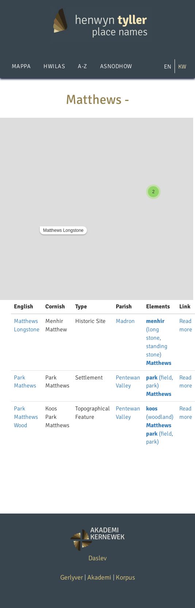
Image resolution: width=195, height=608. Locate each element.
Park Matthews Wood (26, 417)
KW (182, 66)
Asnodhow (116, 66)
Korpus (125, 577)
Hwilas (54, 66)
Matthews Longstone (63, 230)
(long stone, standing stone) (156, 337)
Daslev (97, 558)
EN (167, 66)
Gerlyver (71, 577)
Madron (125, 321)
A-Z (82, 66)
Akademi (99, 577)
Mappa (21, 66)
